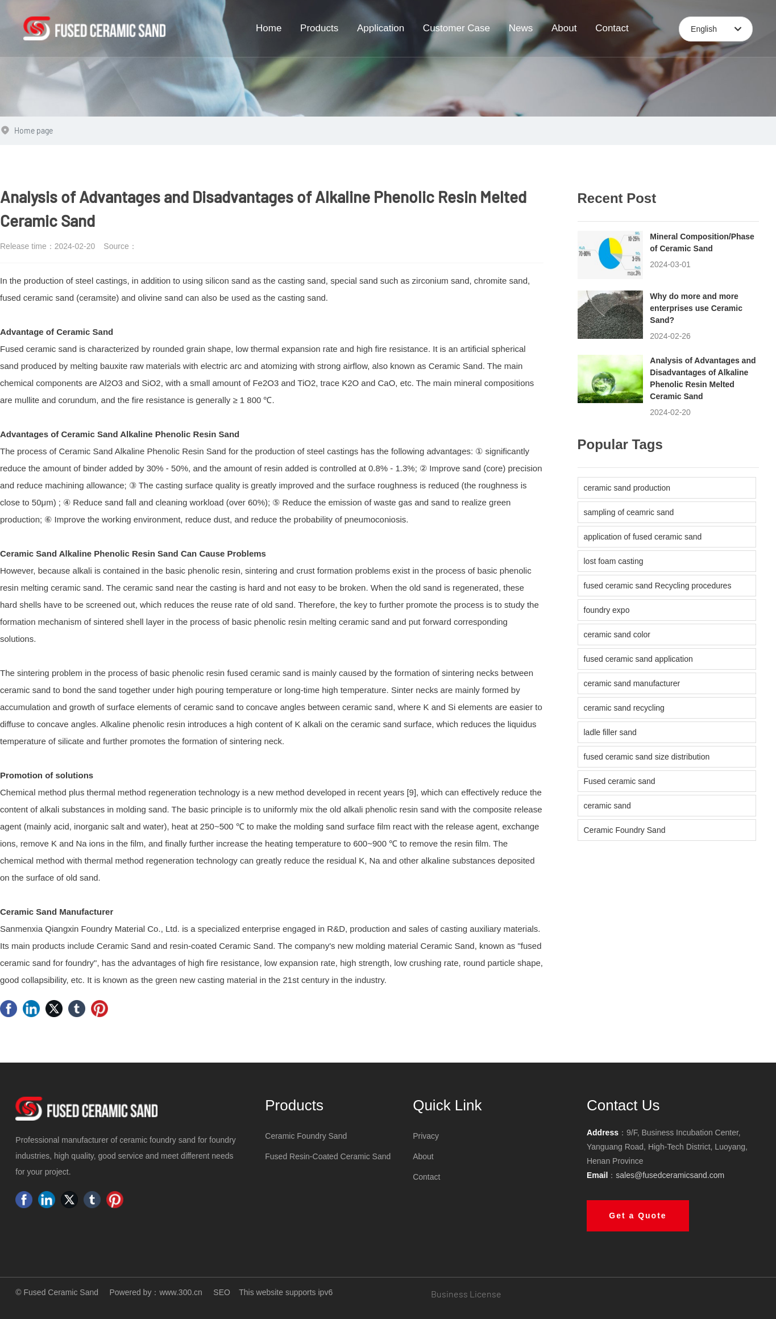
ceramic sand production (627, 487)
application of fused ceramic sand (643, 536)
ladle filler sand (610, 732)
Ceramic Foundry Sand (625, 830)
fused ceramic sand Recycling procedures (658, 585)
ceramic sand (607, 805)
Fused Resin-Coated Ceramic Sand (328, 1156)
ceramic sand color (617, 634)
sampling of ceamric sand (629, 512)
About (423, 1156)
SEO (221, 1292)
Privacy (426, 1135)
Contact (426, 1176)
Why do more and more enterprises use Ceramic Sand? (696, 308)
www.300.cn (180, 1292)
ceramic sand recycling (624, 707)
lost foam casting (614, 561)
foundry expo (607, 610)
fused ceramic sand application (638, 658)
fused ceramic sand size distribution (647, 756)
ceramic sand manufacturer (632, 683)
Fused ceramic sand (619, 781)
